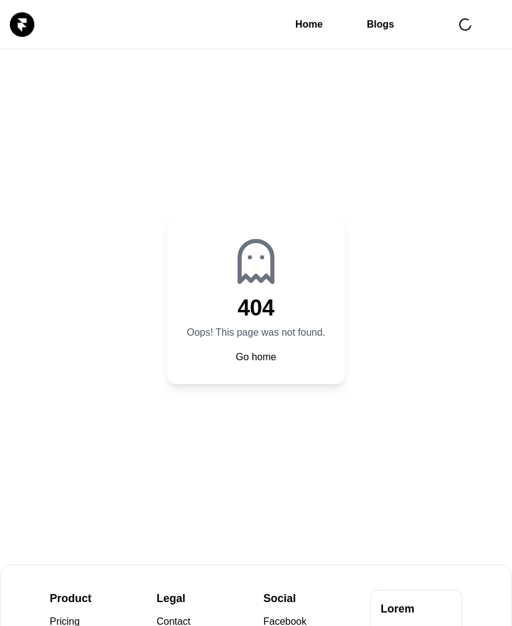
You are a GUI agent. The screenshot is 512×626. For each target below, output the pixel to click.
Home (308, 24)
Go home (256, 357)
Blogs (380, 24)
